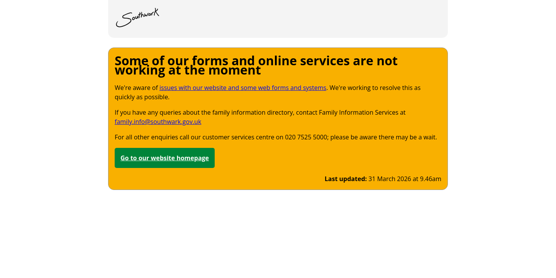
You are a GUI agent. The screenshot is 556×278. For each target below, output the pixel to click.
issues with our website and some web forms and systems (242, 87)
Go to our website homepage (164, 158)
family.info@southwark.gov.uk (158, 121)
